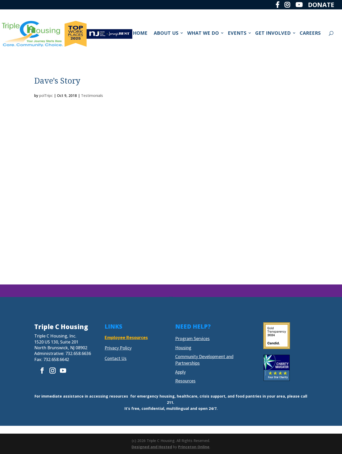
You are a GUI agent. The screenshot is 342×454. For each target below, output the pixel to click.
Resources (185, 381)
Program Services (192, 338)
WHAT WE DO (203, 33)
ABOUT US (166, 33)
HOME (140, 33)
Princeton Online (193, 446)
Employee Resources (126, 337)
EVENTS (237, 33)
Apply (180, 372)
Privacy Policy (118, 348)
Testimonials (92, 95)
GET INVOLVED (273, 33)
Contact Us (116, 358)
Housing (183, 348)
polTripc (46, 95)
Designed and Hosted (152, 446)
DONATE (321, 5)
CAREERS (310, 33)
